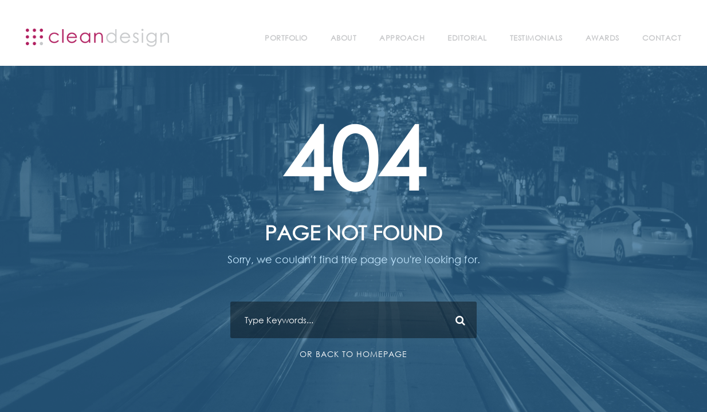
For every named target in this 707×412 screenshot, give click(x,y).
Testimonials (536, 38)
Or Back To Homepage (353, 353)
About (344, 38)
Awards (602, 38)
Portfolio (286, 38)
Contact (662, 38)
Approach (402, 38)
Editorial (467, 38)
